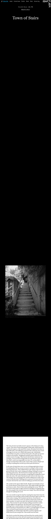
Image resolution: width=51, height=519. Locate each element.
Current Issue (17, 1)
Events (23, 1)
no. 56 (30, 7)
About (27, 1)
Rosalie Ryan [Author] (22, 7)
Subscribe (5, 1)
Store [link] (31, 1)
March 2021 (25, 10)
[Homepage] (47, 4)
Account (36, 1)
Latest (10, 1)
